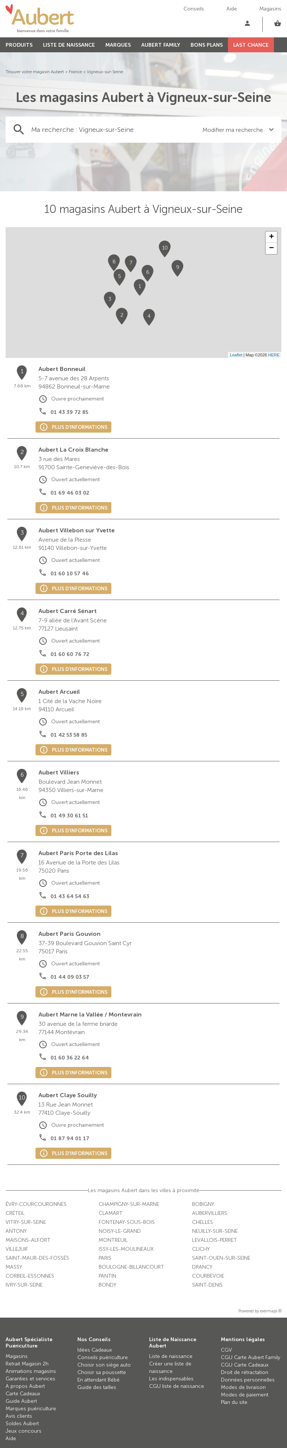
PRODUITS (19, 45)
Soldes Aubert (22, 1423)
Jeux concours (23, 1431)
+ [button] (271, 237)
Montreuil (113, 1240)
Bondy (107, 1285)
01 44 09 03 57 (69, 977)
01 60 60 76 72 (69, 654)
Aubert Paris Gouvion (69, 933)
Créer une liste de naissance (170, 1367)
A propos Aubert (25, 1386)
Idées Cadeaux (94, 1350)
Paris (105, 1258)
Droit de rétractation (244, 1372)
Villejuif (17, 1249)
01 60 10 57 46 (69, 573)
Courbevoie (208, 1276)
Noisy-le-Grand (120, 1231)
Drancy (202, 1267)
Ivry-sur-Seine (24, 1285)
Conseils (193, 9)
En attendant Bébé (98, 1380)
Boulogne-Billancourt (131, 1267)
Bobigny (203, 1204)
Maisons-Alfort (28, 1240)
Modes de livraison (243, 1387)
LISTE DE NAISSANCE (69, 45)
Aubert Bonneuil (62, 368)
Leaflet (236, 355)
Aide (231, 9)
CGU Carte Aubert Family (250, 1357)
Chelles (202, 1222)
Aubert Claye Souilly (67, 1095)
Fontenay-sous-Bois (127, 1222)
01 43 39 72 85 (69, 412)
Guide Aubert (21, 1401)
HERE (274, 355)
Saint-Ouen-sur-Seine (221, 1258)
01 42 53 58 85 (68, 735)
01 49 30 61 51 (69, 816)
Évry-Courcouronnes (36, 1204)
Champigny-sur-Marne (129, 1204)
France (75, 71)
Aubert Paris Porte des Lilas (78, 853)
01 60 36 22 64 (69, 1058)
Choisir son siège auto (104, 1365)
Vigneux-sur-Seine (105, 71)
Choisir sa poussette (101, 1372)
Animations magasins (31, 1371)
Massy (14, 1267)
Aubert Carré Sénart (67, 611)
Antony (16, 1231)
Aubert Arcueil (59, 691)
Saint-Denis (207, 1285)
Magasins (270, 9)
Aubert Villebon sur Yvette (76, 530)
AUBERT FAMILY (160, 45)
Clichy (201, 1249)
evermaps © (270, 1311)
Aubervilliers (209, 1213)
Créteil (15, 1213)
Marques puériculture (31, 1408)
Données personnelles (248, 1380)
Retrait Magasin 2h (27, 1364)
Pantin (107, 1276)
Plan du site (234, 1402)
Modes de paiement (244, 1395)
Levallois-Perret (214, 1240)
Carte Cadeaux (23, 1393)
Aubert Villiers (58, 772)
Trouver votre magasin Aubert (35, 71)
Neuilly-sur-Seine (215, 1231)
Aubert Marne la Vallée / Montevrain (90, 1014)
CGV (226, 1350)
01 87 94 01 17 (69, 1138)
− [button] (271, 248)
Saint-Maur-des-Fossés (37, 1258)
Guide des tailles (96, 1387)
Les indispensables (171, 1379)
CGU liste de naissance (176, 1386)
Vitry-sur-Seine (26, 1222)
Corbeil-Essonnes (30, 1276)
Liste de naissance (170, 1356)
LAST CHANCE (251, 45)
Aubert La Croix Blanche (73, 449)
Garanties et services (30, 1379)
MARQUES (118, 45)
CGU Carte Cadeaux (245, 1365)
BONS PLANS (207, 45)
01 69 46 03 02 (69, 493)
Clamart (111, 1213)
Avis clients (19, 1416)
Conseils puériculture (102, 1357)
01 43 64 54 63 (69, 896)
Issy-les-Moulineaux (126, 1249)
